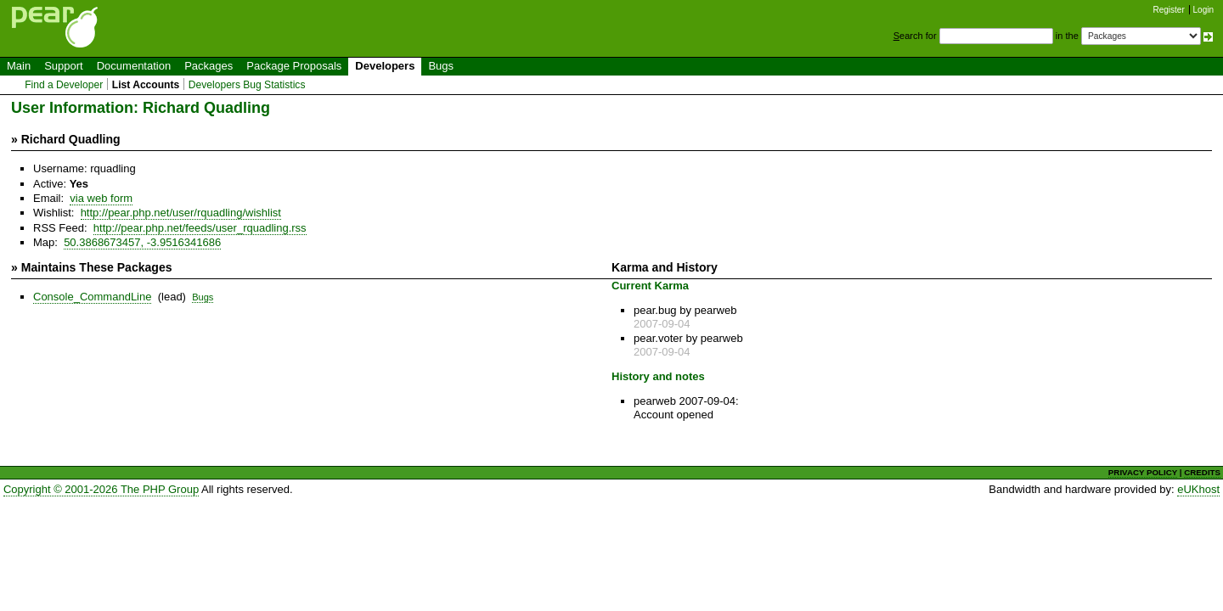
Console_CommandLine (92, 296)
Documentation (134, 65)
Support (63, 65)
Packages (208, 65)
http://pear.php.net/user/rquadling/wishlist (181, 212)
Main (19, 65)
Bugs (441, 65)
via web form (101, 198)
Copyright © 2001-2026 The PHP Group (101, 489)
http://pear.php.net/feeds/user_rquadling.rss (200, 227)
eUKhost (1198, 489)
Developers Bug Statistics (247, 85)
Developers (384, 65)
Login (1203, 9)
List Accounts (145, 85)
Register (1169, 9)
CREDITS (1202, 472)
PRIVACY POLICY (1142, 472)
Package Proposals (293, 65)
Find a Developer (64, 85)
